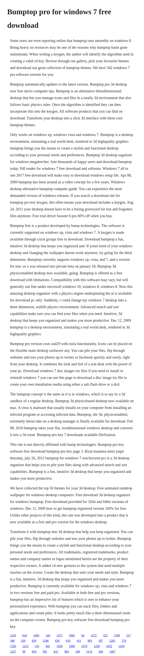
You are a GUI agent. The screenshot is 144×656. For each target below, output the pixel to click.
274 (124, 640)
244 (48, 635)
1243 (13, 635)
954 (34, 651)
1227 (13, 651)
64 (82, 635)
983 (90, 640)
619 (68, 640)
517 (128, 635)
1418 (121, 646)
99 (23, 651)
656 (57, 640)
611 (79, 640)
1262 (112, 640)
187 (100, 640)
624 (24, 635)
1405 (36, 635)
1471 (59, 635)
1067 (112, 651)
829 (34, 640)
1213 (25, 646)
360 (100, 651)
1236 (97, 646)
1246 (46, 640)
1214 (89, 651)
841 (48, 646)
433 (55, 651)
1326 (13, 646)
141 (37, 646)
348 (12, 640)
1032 (109, 646)
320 (23, 640)
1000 (72, 646)
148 (77, 651)
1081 (72, 635)
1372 (94, 635)
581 (45, 651)
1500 (117, 635)
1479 (84, 646)
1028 (59, 646)
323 (105, 635)
